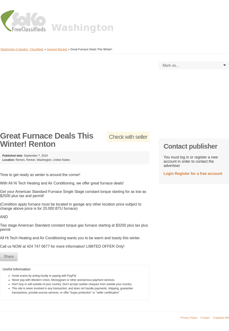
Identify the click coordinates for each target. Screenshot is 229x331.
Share (9, 256)
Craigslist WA (221, 317)
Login (169, 174)
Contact (205, 317)
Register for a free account (198, 174)
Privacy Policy (188, 317)
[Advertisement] (75, 94)
